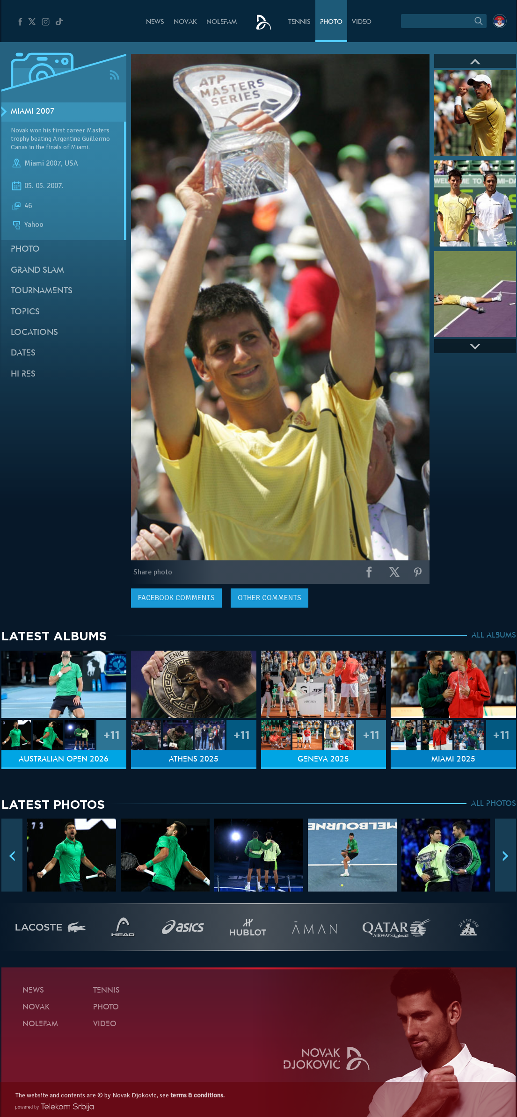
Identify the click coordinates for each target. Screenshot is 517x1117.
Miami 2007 (33, 112)
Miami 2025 (453, 759)
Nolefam (221, 22)
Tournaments (42, 291)
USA (71, 163)
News (155, 22)
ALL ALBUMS (494, 635)
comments (176, 597)
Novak (185, 22)
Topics (25, 312)
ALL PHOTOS (493, 804)
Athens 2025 (193, 759)
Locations (34, 332)
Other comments (269, 597)
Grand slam (37, 270)
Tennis (299, 22)
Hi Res (23, 374)
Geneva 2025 (323, 759)
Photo (331, 22)
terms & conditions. (197, 1095)
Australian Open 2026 (64, 759)
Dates (23, 353)
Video (361, 22)
